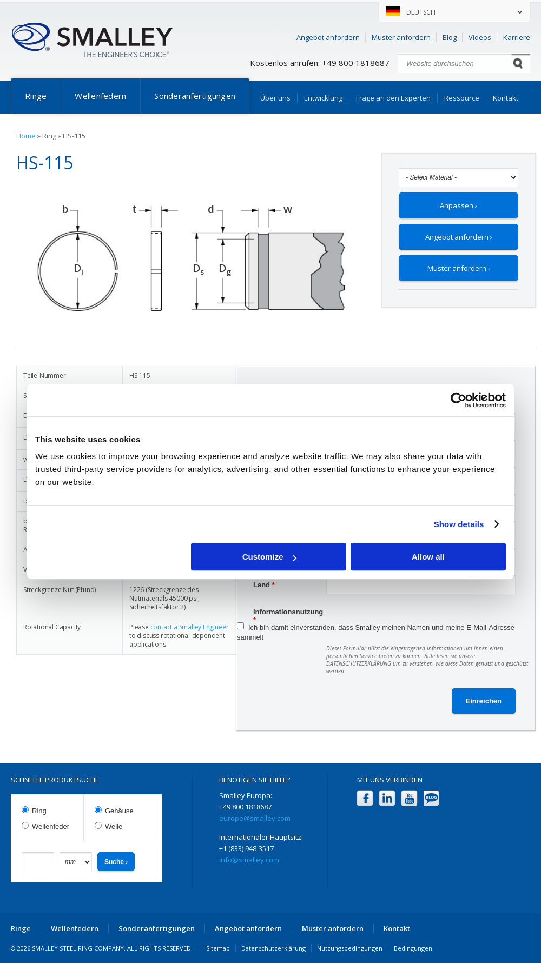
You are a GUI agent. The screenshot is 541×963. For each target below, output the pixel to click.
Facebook (365, 798)
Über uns (275, 98)
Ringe (36, 95)
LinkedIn (387, 798)
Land (264, 585)
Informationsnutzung (288, 613)
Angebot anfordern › (458, 237)
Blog (450, 37)
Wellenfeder (50, 826)
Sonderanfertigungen (194, 95)
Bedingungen (413, 948)
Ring (39, 811)
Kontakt (505, 98)
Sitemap (218, 948)
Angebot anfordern (328, 37)
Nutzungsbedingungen (349, 948)
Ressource (461, 98)
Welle (113, 826)
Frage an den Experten (393, 98)
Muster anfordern (401, 37)
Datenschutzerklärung (273, 948)
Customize (269, 556)
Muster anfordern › (458, 268)
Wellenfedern (100, 95)
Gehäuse (119, 811)
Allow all (428, 556)
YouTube (409, 798)
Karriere (516, 37)
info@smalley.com (249, 860)
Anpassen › (458, 205)
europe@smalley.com (255, 818)
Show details (459, 524)
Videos (480, 37)
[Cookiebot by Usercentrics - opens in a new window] (458, 400)
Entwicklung (323, 98)
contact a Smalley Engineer (189, 627)
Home (26, 136)
